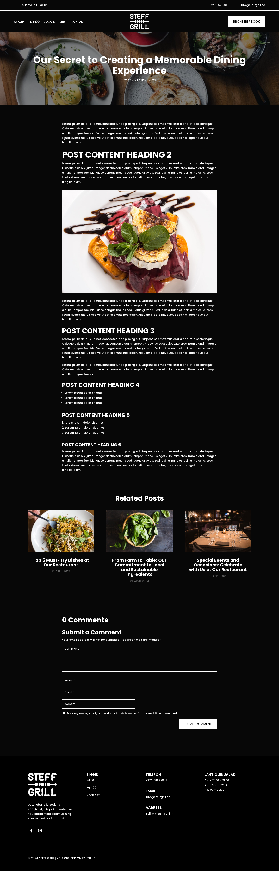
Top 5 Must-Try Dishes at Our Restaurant (61, 562)
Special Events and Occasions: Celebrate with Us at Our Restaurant (218, 565)
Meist (63, 21)
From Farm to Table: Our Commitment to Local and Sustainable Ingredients (139, 567)
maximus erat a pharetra (177, 163)
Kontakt (78, 21)
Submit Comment (198, 724)
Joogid (49, 21)
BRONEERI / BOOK (246, 21)
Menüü (35, 21)
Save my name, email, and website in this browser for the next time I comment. (122, 713)
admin (131, 80)
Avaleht (20, 21)
